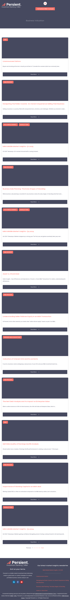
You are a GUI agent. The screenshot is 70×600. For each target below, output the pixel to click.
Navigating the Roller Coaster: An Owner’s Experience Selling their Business (33, 104)
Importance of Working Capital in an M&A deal (22, 487)
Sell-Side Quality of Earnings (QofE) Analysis (21, 444)
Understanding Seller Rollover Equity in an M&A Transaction (27, 316)
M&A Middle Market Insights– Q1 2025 (18, 146)
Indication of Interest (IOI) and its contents (20, 359)
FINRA (11, 595)
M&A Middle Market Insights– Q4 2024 (18, 231)
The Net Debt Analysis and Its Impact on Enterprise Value (26, 401)
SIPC (15, 595)
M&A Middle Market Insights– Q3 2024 (18, 529)
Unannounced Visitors (12, 61)
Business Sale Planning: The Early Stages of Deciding (24, 189)
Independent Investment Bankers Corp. (45, 593)
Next (42, 548)
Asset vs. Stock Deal (11, 274)
